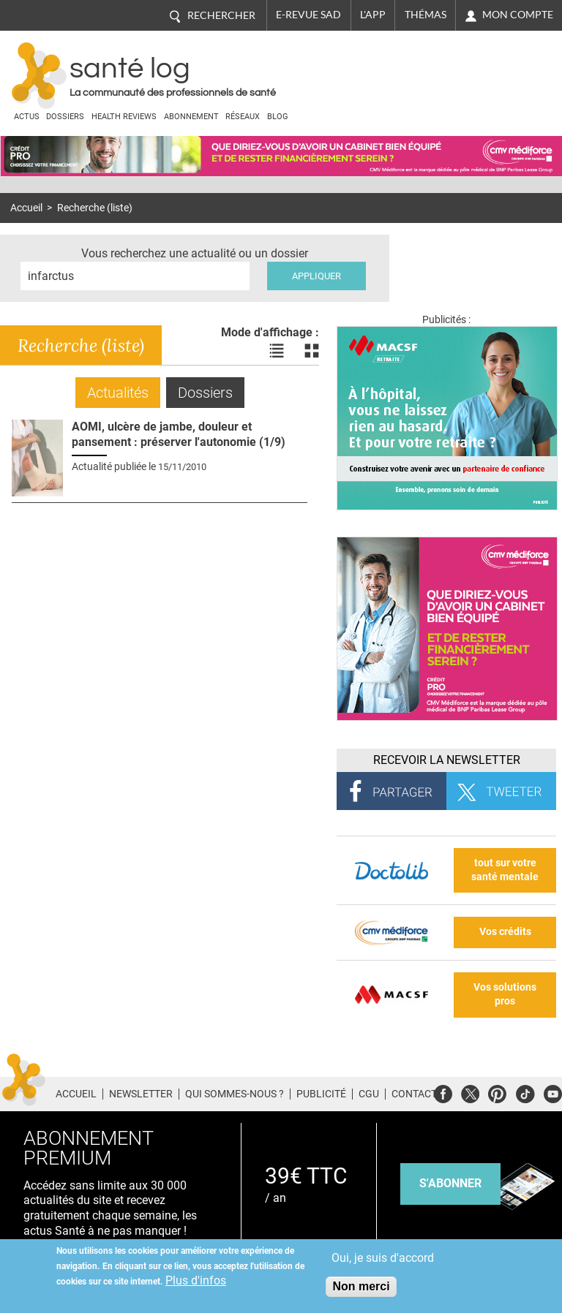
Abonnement (191, 116)
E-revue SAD (308, 14)
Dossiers (65, 116)
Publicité (321, 1094)
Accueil (26, 208)
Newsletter (141, 1094)
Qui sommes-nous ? (234, 1094)
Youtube (553, 1092)
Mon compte (517, 14)
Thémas (425, 14)
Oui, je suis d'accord (382, 1258)
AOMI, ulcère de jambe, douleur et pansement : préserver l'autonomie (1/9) (178, 434)
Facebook (443, 1092)
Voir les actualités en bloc (311, 351)
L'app (373, 14)
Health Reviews (124, 116)
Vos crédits (505, 932)
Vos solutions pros (504, 994)
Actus (27, 116)
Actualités (118, 392)
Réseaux (242, 116)
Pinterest (497, 1092)
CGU (369, 1094)
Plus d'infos (195, 1280)
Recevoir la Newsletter (446, 760)
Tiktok (525, 1092)
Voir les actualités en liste (276, 351)
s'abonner (450, 1183)
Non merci (360, 1286)
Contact (414, 1094)
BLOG (277, 116)
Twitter (470, 1092)
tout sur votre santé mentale (505, 870)
